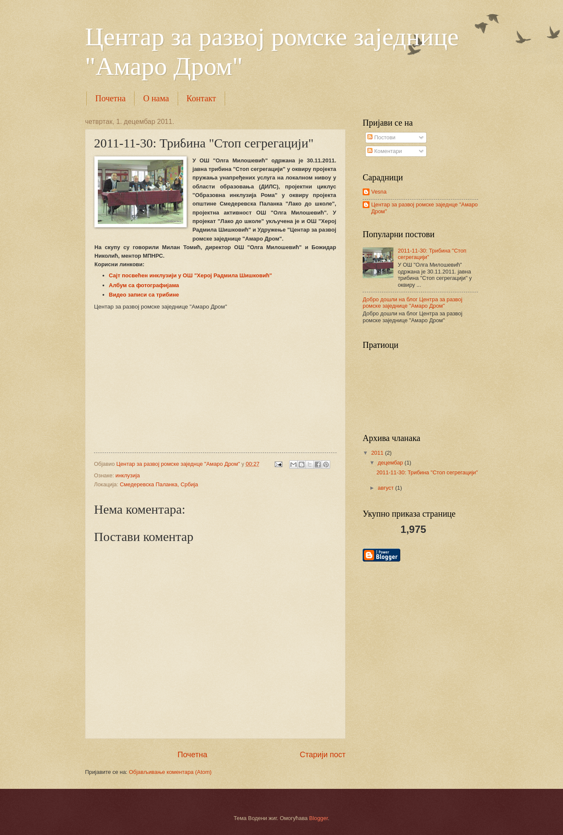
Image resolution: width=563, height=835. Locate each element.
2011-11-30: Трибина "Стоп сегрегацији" (427, 472)
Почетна (110, 98)
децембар (391, 462)
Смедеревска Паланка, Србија (159, 484)
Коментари (384, 151)
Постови (381, 137)
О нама (156, 98)
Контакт (201, 98)
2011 (378, 453)
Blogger (318, 818)
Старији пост (323, 754)
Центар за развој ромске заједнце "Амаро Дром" (424, 207)
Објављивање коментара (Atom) (170, 772)
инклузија (127, 475)
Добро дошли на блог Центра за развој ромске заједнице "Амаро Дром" (412, 302)
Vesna (379, 191)
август (386, 488)
